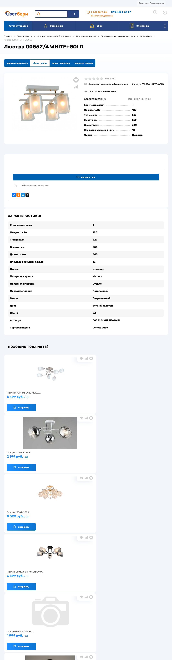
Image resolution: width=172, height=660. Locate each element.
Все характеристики (139, 98)
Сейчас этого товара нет (35, 186)
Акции (83, 3)
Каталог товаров (18, 26)
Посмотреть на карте (133, 617)
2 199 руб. (84, 396)
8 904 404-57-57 (121, 12)
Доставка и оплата (67, 625)
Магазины (9, 3)
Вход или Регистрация (151, 3)
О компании (30, 3)
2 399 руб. (31, 515)
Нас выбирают (43, 626)
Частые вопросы (44, 641)
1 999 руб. (84, 455)
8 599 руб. (138, 396)
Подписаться (86, 177)
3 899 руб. (31, 455)
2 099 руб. (138, 455)
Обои (96, 26)
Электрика (139, 26)
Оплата (67, 3)
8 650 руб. (84, 515)
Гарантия (41, 631)
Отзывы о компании (90, 621)
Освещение (53, 26)
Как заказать (42, 636)
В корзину (21, 404)
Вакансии (63, 635)
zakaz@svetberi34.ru (132, 635)
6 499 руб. (31, 396)
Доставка (50, 3)
